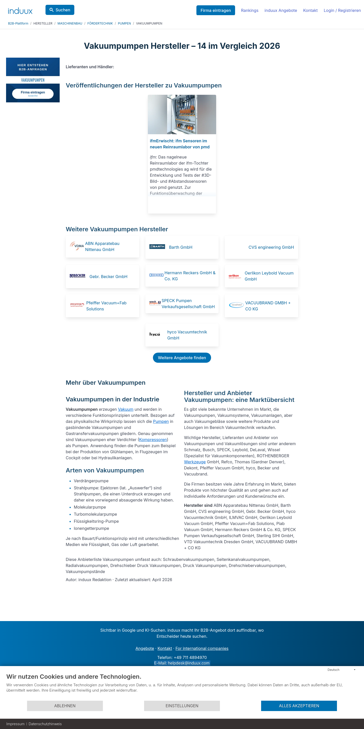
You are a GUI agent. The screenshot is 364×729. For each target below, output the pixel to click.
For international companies (202, 648)
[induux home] (20, 9)
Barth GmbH (181, 247)
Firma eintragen (215, 10)
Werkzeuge (195, 461)
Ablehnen (64, 705)
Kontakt (310, 10)
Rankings (250, 10)
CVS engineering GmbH (271, 247)
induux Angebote (281, 10)
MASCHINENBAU (70, 23)
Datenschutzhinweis (45, 724)
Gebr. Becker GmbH (108, 276)
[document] (182, 686)
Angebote (144, 648)
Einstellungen (182, 705)
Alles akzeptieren (299, 705)
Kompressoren (153, 439)
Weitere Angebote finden (182, 357)
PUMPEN (124, 23)
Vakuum (125, 409)
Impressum (15, 724)
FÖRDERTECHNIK (100, 23)
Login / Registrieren (342, 10)
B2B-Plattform (18, 23)
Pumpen (161, 421)
